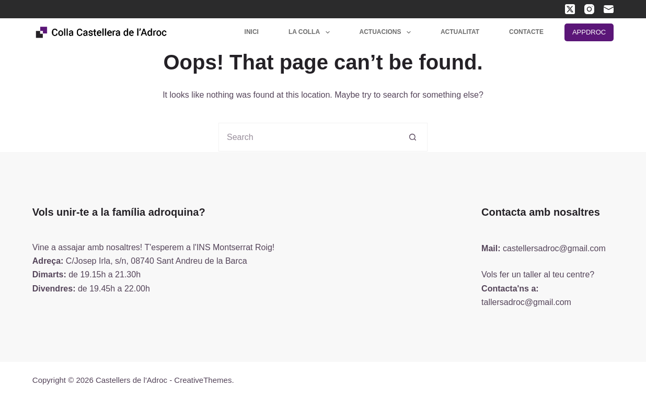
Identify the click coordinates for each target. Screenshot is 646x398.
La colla (311, 32)
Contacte (526, 32)
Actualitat (460, 32)
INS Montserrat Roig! (235, 247)
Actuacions (387, 32)
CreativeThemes (203, 380)
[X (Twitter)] (570, 9)
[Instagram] (589, 9)
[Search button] (413, 137)
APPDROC (589, 32)
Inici (252, 32)
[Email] (609, 9)
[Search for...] (308, 137)
